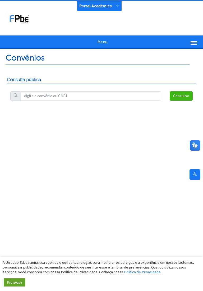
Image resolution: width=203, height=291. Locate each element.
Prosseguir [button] (14, 282)
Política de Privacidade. (143, 272)
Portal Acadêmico (95, 6)
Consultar (181, 95)
